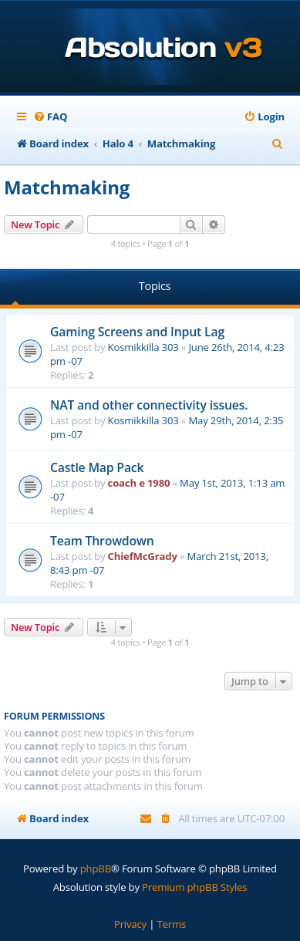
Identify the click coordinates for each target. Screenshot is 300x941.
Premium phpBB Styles (194, 887)
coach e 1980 (139, 483)
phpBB (95, 868)
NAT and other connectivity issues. (149, 404)
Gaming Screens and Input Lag (137, 331)
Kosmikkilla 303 (143, 347)
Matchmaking (67, 187)
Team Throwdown (102, 540)
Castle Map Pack (96, 467)
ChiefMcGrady (142, 556)
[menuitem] (50, 117)
